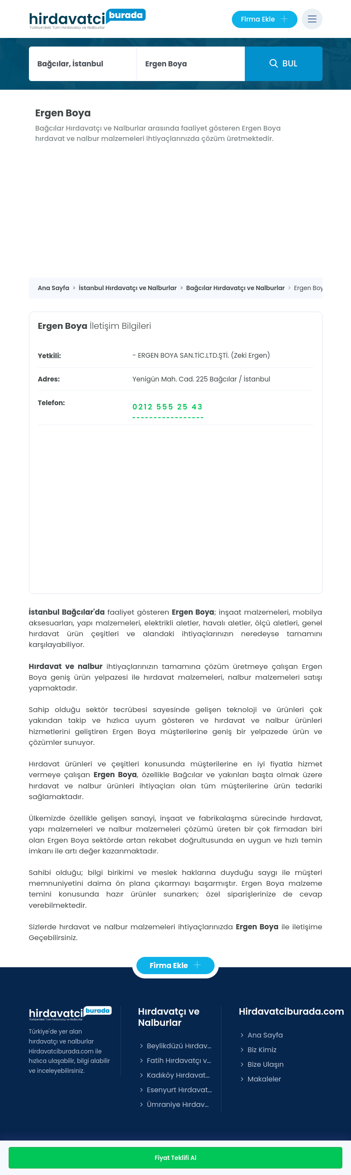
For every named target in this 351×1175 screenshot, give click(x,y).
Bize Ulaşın (261, 1064)
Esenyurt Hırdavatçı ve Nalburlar (175, 1090)
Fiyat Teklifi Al (175, 1157)
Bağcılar (223, 379)
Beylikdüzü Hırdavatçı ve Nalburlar (175, 1046)
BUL (283, 63)
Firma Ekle (264, 19)
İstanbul (256, 379)
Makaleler (260, 1079)
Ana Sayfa (261, 1035)
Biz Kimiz (257, 1050)
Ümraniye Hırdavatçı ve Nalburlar (175, 1104)
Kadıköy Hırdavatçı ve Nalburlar (175, 1075)
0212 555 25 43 (168, 407)
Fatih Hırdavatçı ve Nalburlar (175, 1061)
